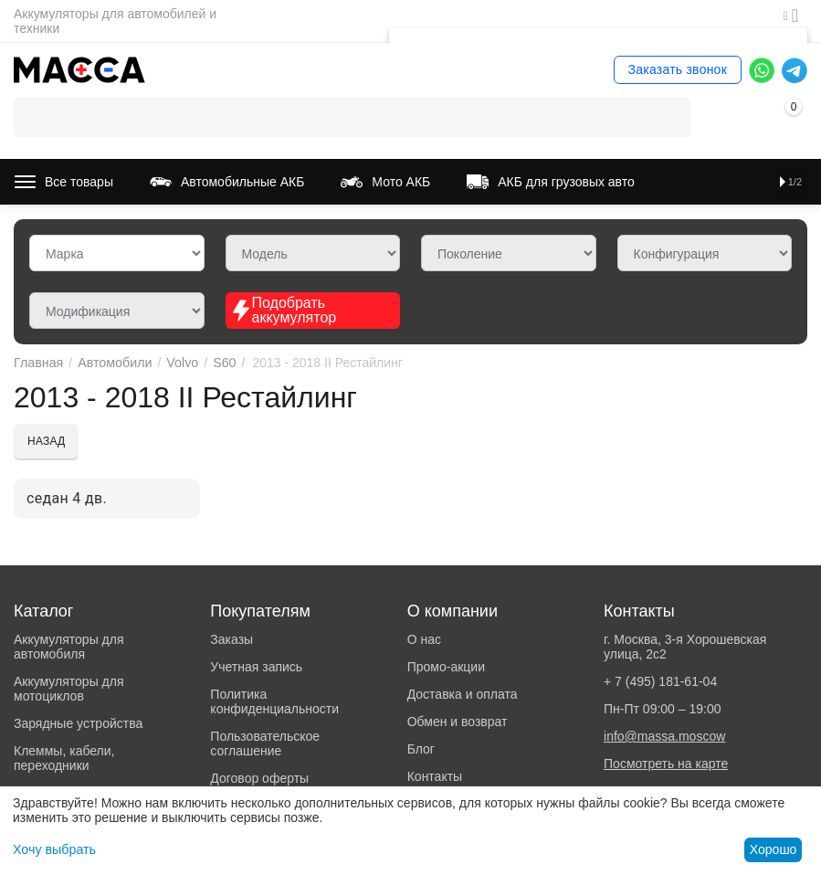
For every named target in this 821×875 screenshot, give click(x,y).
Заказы (231, 639)
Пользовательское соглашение (265, 743)
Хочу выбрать (53, 849)
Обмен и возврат (457, 721)
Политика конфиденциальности (274, 701)
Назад (46, 441)
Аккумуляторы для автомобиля (69, 646)
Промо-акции (446, 666)
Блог (421, 749)
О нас (424, 639)
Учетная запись (256, 666)
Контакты (434, 776)
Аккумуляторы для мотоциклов (69, 688)
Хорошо (773, 849)
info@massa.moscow (664, 736)
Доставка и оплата (462, 694)
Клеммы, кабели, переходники (64, 758)
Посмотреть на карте (666, 763)
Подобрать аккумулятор (283, 310)
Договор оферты (259, 778)
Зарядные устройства (78, 723)
